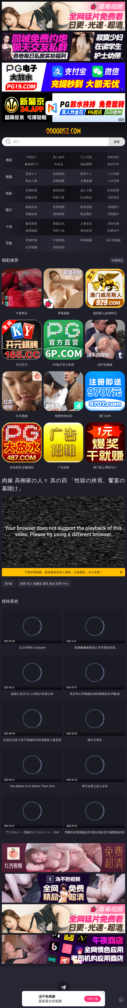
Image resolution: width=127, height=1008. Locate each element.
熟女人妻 (31, 181)
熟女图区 (86, 214)
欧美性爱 (113, 190)
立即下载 (92, 999)
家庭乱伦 (59, 223)
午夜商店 (59, 240)
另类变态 (113, 197)
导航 (9, 243)
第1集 (8, 583)
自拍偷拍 (59, 174)
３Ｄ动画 (113, 174)
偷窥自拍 (31, 207)
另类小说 (59, 230)
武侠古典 (113, 223)
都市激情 (31, 223)
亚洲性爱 (31, 190)
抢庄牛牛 (113, 164)
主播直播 (86, 181)
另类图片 (113, 214)
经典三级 (59, 197)
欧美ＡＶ (86, 174)
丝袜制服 (59, 181)
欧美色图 (86, 207)
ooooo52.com (63, 131)
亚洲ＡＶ (31, 174)
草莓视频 (86, 240)
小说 (9, 226)
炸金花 (58, 164)
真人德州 (59, 157)
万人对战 (86, 157)
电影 (9, 193)
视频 (9, 176)
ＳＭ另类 (113, 181)
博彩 (9, 160)
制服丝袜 (31, 197)
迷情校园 (31, 230)
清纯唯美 (59, 214)
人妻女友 (86, 223)
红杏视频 (31, 247)
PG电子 (31, 157)
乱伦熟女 (86, 197)
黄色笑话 (86, 230)
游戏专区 (113, 157)
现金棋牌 (86, 164)
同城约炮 (31, 240)
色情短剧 (59, 247)
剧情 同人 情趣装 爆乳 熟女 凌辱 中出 (44, 583)
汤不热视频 (113, 240)
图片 (9, 210)
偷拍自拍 (59, 190)
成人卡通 (86, 190)
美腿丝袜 (31, 214)
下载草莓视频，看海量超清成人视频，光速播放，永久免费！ (73, 572)
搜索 (117, 142)
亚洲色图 (59, 207)
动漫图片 (113, 207)
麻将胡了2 (31, 164)
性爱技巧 (113, 230)
